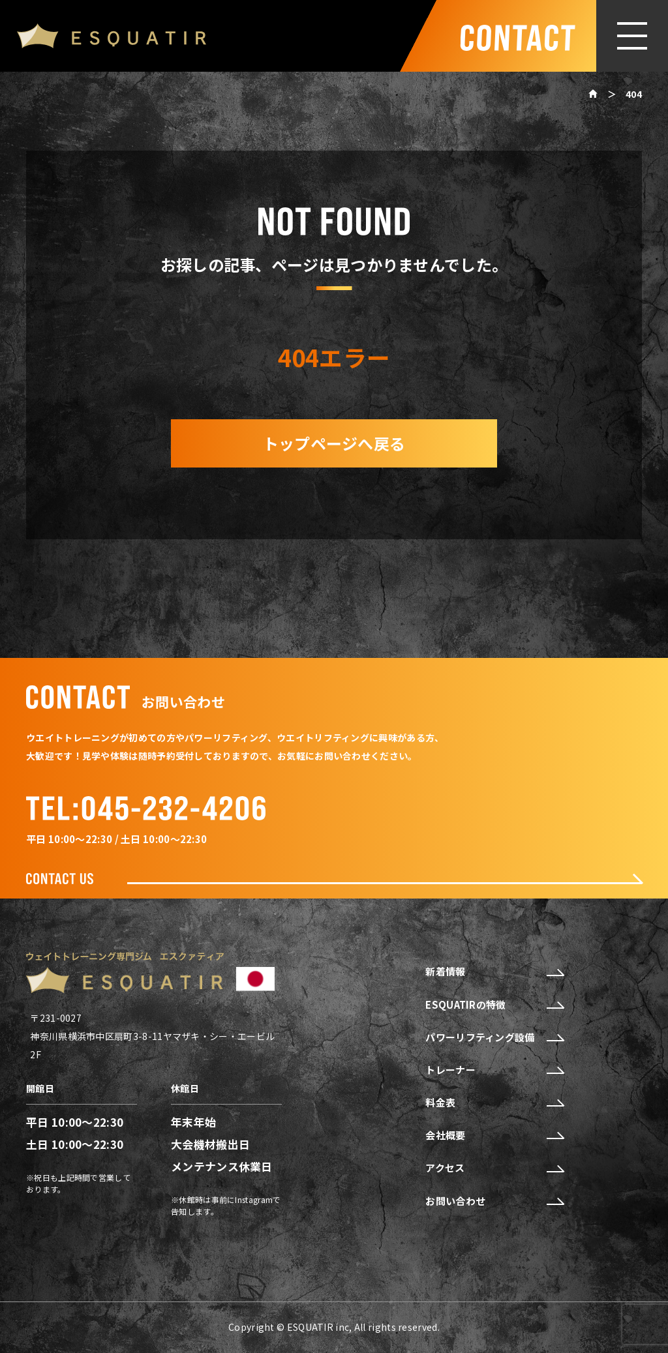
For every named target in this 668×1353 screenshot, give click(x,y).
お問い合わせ (494, 1201)
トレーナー (494, 1070)
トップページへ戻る (334, 443)
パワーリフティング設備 (494, 1037)
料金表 (494, 1102)
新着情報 (494, 971)
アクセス (494, 1167)
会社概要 (494, 1135)
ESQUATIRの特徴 (494, 1004)
